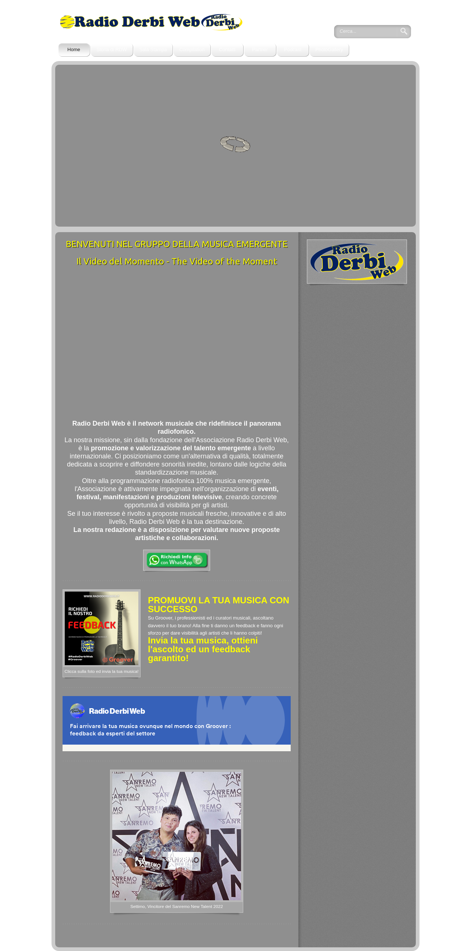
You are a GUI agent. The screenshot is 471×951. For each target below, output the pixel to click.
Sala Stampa (153, 49)
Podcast (292, 49)
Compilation (192, 49)
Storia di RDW (111, 49)
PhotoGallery (329, 49)
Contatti (227, 49)
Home (73, 49)
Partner (260, 49)
